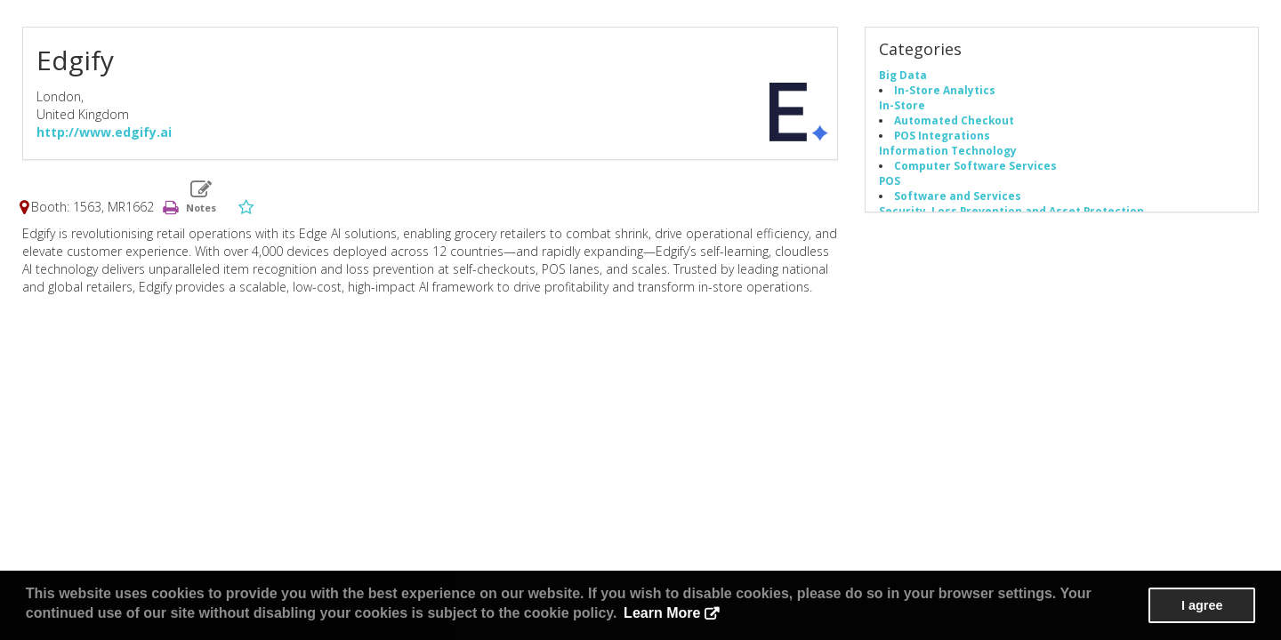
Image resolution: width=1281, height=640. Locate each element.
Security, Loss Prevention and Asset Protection (1011, 211)
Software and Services (957, 195)
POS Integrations (942, 135)
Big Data (903, 75)
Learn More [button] (662, 612)
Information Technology (948, 150)
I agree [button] (1201, 605)
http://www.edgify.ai (104, 132)
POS (889, 180)
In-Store (902, 105)
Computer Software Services (975, 165)
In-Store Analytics (944, 90)
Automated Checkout (954, 120)
